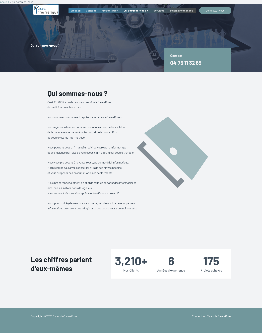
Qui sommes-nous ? (135, 10)
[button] (215, 10)
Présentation (109, 10)
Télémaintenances (181, 10)
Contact (91, 10)
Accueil (76, 10)
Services (158, 10)
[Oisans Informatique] (47, 10)
